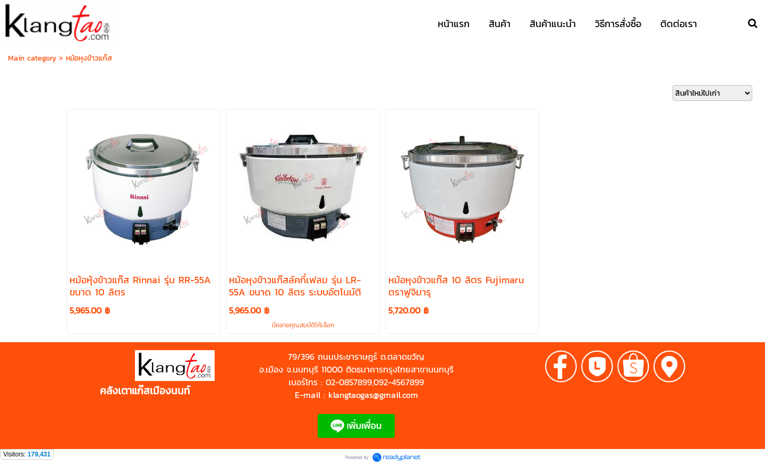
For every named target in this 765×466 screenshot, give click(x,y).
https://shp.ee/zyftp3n (105, 379)
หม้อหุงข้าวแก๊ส (89, 58)
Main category (32, 58)
